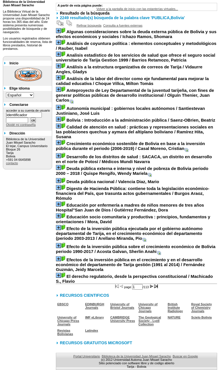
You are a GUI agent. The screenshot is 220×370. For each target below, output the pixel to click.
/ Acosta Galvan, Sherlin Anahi (135, 249)
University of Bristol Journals (122, 305)
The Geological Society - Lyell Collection (149, 321)
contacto (12, 163)
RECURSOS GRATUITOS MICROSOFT (96, 343)
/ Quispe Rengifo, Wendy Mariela (132, 171)
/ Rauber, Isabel (136, 46)
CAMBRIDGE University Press (122, 319)
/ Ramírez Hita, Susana (134, 131)
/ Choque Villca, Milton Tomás (132, 81)
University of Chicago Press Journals (68, 321)
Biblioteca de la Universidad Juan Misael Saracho (136, 356)
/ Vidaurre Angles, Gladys (129, 69)
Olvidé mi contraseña (21, 124)
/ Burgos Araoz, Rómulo (132, 193)
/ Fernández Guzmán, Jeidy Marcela (130, 264)
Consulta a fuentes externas (122, 25)
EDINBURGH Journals (94, 305)
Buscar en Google (185, 356)
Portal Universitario (86, 356)
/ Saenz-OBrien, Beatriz (140, 120)
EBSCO (62, 304)
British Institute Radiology (175, 307)
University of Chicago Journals (148, 307)
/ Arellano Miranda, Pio (129, 233)
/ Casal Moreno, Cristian (130, 146)
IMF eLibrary (94, 317)
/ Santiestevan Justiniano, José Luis (130, 111)
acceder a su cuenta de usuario (28, 110)
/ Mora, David (133, 219)
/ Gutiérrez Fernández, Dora (130, 207)
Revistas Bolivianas (65, 332)
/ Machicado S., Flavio (134, 279)
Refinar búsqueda (88, 25)
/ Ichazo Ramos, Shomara (136, 34)
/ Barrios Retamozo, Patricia (135, 57)
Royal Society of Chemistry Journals (201, 307)
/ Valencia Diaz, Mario (112, 181)
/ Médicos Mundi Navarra (134, 159)
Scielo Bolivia (201, 317)
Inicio (13, 63)
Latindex (91, 330)
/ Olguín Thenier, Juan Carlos (135, 95)
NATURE (174, 317)
